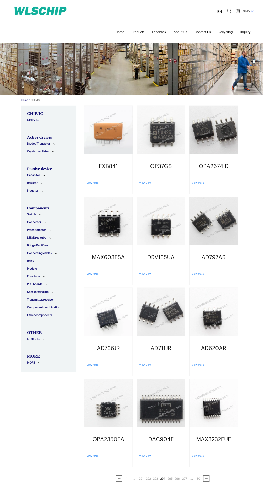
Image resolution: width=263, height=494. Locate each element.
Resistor (32, 183)
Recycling (225, 32)
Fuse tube (33, 276)
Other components (39, 315)
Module (32, 268)
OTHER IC (33, 339)
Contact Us (203, 32)
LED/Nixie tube (36, 237)
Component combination (43, 307)
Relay (30, 261)
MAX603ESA (108, 257)
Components (38, 208)
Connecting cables (39, 253)
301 (199, 478)
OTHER (34, 332)
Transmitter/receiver (40, 299)
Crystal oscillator (38, 151)
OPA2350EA (108, 439)
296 (177, 478)
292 (148, 478)
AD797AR (214, 257)
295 (170, 478)
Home (119, 32)
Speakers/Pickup (38, 292)
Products (138, 32)
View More (92, 182)
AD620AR (213, 347)
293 (155, 478)
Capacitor (33, 175)
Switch (31, 214)
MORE (33, 356)
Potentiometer (36, 230)
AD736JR (108, 347)
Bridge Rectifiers (37, 245)
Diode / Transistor (38, 143)
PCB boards (34, 284)
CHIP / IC (33, 120)
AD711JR (161, 347)
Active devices (39, 137)
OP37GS (161, 165)
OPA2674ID (214, 165)
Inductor (32, 190)
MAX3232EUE (213, 439)
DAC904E (161, 439)
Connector (34, 222)
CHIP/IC (35, 99)
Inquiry (248, 10)
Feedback (159, 32)
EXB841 (108, 165)
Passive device (39, 169)
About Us (180, 32)
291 (141, 478)
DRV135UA (161, 257)
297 (184, 478)
